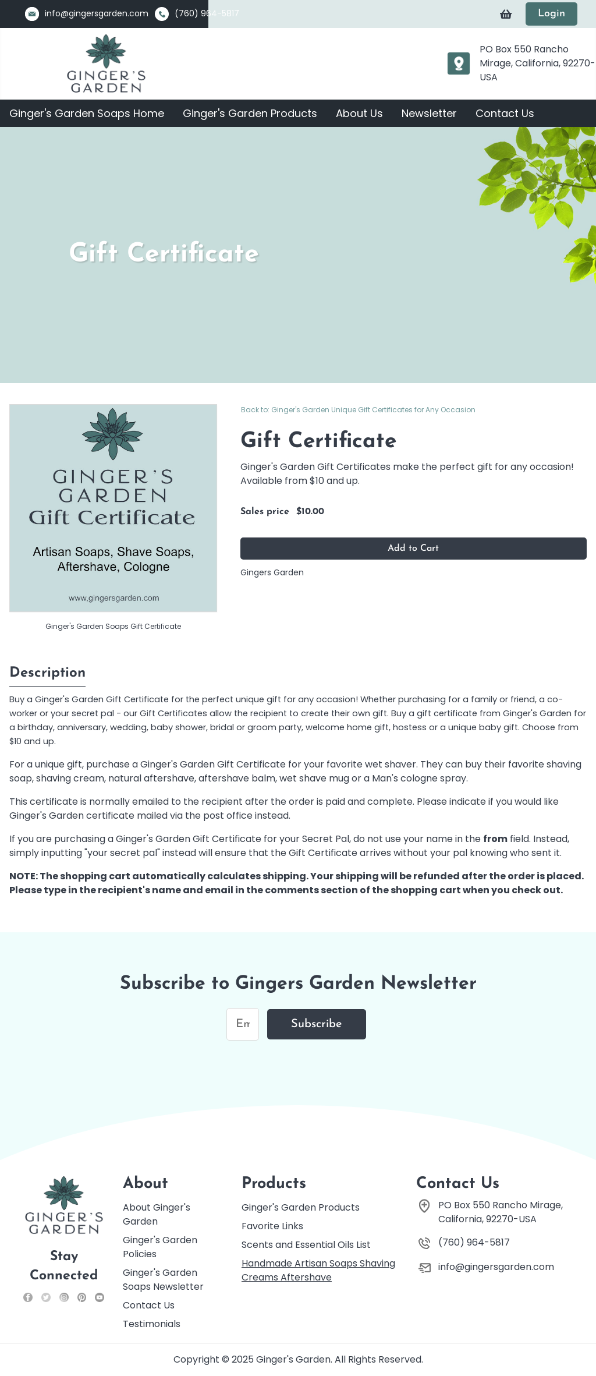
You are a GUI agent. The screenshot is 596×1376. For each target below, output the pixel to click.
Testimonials (151, 1324)
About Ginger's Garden (156, 1214)
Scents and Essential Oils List (306, 1244)
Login (551, 13)
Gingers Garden (272, 572)
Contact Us (505, 113)
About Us (359, 113)
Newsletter (429, 113)
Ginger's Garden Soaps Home (86, 113)
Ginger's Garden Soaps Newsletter (163, 1279)
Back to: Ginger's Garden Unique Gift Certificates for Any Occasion (358, 410)
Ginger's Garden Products (250, 113)
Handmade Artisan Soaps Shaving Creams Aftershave (318, 1270)
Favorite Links (272, 1226)
